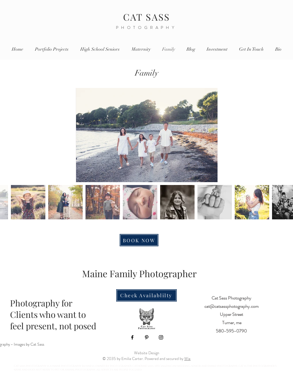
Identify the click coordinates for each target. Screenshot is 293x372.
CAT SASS (146, 17)
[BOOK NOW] (139, 240)
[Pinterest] (147, 337)
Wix (187, 358)
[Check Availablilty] (146, 295)
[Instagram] (161, 337)
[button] (217, 49)
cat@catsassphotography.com (231, 306)
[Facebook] (132, 337)
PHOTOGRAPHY (146, 27)
